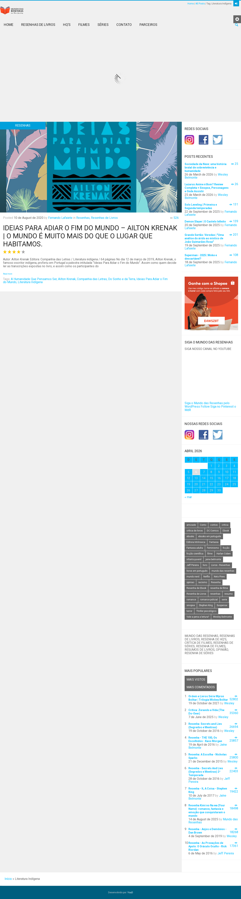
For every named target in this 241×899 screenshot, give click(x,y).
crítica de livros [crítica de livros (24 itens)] (195, 530)
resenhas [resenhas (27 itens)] (215, 594)
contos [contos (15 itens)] (214, 525)
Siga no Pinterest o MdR (210, 408)
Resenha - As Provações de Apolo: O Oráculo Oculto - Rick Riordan (207, 846)
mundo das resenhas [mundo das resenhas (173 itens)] (223, 571)
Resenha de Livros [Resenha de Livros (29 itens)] (196, 594)
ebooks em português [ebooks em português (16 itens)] (209, 536)
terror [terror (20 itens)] (189, 611)
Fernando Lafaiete (60, 218)
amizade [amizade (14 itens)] (191, 525)
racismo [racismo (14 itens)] (202, 582)
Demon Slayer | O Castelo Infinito (205, 221)
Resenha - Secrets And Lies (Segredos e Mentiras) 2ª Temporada (205, 772)
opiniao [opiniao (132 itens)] (190, 582)
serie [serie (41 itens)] (224, 599)
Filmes (84, 25)
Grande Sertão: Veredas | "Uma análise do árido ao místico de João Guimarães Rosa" (204, 238)
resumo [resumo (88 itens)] (228, 594)
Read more (7, 274)
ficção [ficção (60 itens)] (226, 548)
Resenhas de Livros (38, 25)
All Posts (200, 3)
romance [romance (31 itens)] (191, 599)
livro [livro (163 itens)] (205, 565)
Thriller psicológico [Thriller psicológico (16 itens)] (206, 611)
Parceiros (148, 25)
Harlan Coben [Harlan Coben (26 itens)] (224, 553)
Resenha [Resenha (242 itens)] (216, 582)
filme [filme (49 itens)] (210, 553)
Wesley (229, 703)
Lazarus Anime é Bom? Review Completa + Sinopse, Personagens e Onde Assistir (207, 188)
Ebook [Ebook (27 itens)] (226, 530)
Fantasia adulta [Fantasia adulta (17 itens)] (195, 548)
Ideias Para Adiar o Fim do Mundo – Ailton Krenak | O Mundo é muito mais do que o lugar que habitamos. (90, 236)
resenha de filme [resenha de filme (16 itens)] (219, 588)
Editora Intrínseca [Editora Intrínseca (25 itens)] (196, 542)
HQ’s (67, 25)
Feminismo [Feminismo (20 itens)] (213, 548)
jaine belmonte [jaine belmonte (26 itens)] (213, 559)
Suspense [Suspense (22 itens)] (222, 605)
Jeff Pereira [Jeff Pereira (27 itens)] (193, 565)
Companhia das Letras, (92, 279)
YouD (130, 892)
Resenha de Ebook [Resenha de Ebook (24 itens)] (196, 588)
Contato (124, 25)
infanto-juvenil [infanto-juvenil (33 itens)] (194, 559)
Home (190, 3)
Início (8, 879)
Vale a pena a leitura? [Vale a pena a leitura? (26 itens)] (198, 616)
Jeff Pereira (225, 853)
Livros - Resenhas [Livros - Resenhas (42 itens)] (220, 565)
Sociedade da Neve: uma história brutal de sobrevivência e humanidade (205, 167)
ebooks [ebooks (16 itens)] (190, 536)
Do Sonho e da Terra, (122, 279)
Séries (103, 25)
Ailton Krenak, (67, 279)
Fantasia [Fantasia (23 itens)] (213, 542)
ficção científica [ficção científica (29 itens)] (195, 553)
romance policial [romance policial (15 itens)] (209, 599)
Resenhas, (83, 218)
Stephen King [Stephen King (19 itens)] (206, 605)
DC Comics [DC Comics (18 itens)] (213, 530)
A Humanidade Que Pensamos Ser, (34, 279)
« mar (188, 497)
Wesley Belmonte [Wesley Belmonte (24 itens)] (222, 616)
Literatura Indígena (30, 282)
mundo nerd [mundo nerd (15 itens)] (193, 576)
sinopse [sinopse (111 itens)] (191, 605)
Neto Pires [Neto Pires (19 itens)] (219, 576)
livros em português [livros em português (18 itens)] (197, 571)
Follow (205, 406)
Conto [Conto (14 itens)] (203, 525)
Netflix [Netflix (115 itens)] (206, 576)
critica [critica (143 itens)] (225, 525)
